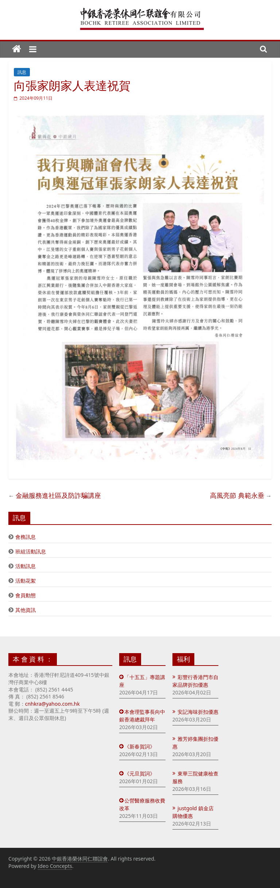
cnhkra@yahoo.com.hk (52, 703)
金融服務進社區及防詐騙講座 (58, 495)
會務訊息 (25, 536)
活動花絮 (25, 580)
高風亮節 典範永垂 (237, 495)
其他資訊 (25, 609)
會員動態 (25, 595)
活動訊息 (25, 566)
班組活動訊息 (30, 551)
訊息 (22, 72)
